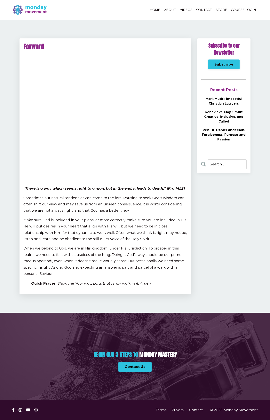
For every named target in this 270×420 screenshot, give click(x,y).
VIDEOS (186, 10)
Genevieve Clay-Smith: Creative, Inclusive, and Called (223, 116)
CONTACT (204, 10)
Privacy (177, 410)
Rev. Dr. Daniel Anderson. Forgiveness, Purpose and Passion (224, 134)
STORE (221, 10)
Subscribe (223, 64)
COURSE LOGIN (243, 10)
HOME (155, 10)
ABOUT (170, 10)
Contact (196, 410)
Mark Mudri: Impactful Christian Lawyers (223, 101)
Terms (161, 410)
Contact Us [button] (135, 367)
